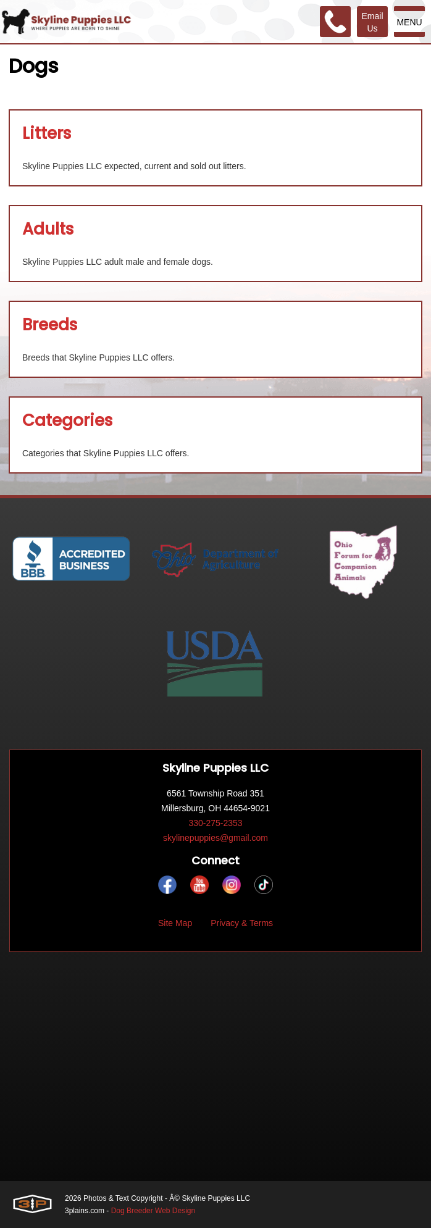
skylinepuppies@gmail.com (215, 838)
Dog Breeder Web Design (153, 1210)
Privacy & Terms (242, 923)
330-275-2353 (215, 823)
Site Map (175, 923)
